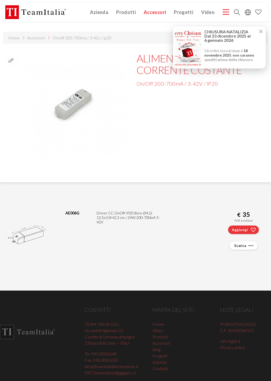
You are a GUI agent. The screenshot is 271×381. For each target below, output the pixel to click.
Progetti (183, 12)
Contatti (160, 368)
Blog (156, 349)
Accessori (155, 12)
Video (208, 12)
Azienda (99, 12)
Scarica (244, 246)
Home (14, 37)
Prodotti (126, 12)
